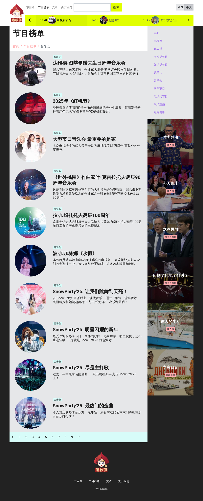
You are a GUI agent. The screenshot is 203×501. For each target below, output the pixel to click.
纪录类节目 (161, 96)
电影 (156, 33)
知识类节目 (161, 64)
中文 (189, 7)
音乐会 (158, 80)
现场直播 (159, 104)
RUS (180, 7)
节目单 (30, 7)
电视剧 (158, 40)
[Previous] (13, 437)
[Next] (78, 437)
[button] (30, 20)
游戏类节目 (161, 56)
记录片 (158, 72)
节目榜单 (44, 7)
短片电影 (159, 112)
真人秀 (158, 48)
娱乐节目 (159, 88)
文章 (55, 7)
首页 (16, 46)
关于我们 (66, 7)
